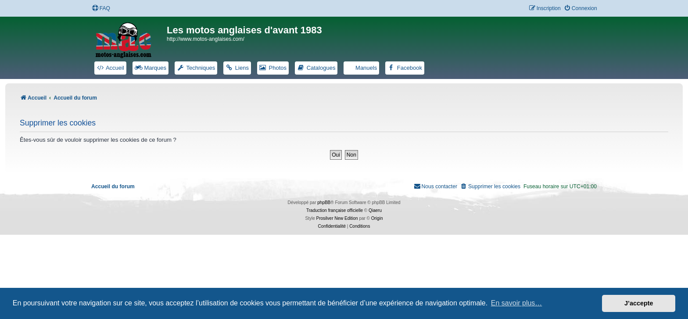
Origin (377, 218)
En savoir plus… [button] (516, 303)
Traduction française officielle (334, 210)
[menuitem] (101, 8)
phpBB (323, 202)
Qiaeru (375, 210)
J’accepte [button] (638, 303)
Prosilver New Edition (337, 218)
